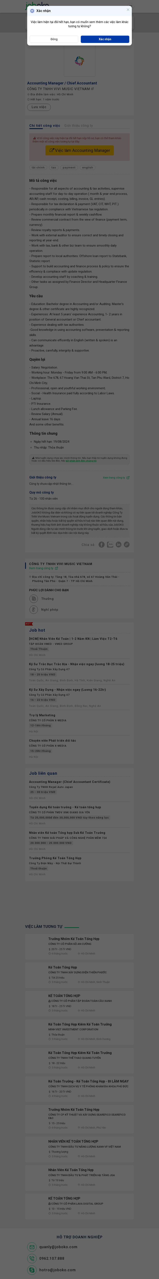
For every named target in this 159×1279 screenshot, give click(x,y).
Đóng (54, 39)
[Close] (128, 10)
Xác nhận (105, 39)
